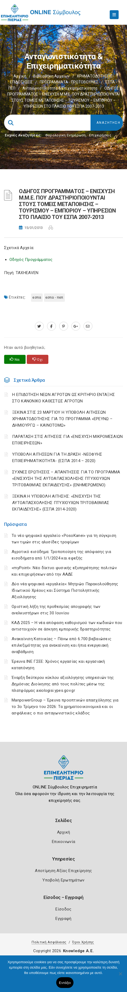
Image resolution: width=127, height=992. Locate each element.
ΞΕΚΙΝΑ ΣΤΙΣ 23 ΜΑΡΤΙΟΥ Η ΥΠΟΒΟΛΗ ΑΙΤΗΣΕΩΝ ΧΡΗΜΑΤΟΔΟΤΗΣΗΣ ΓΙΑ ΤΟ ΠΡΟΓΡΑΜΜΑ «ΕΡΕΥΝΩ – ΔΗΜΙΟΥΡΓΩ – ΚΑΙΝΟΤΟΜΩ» (62, 419)
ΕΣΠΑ (36, 297)
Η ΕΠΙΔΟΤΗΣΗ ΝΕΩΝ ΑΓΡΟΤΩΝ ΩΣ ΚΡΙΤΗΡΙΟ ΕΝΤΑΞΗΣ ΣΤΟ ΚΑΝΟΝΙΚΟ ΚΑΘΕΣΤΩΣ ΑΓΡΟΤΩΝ (63, 397)
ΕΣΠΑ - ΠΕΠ (54, 297)
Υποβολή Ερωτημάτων (63, 880)
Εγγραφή (63, 918)
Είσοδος (63, 909)
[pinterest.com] (64, 326)
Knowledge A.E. (78, 950)
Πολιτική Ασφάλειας (49, 942)
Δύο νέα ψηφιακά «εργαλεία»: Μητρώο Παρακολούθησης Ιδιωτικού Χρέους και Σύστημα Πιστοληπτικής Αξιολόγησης (65, 590)
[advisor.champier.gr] (88, 326)
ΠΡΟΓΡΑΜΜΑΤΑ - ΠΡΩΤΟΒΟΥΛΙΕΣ (69, 82)
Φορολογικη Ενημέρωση (65, 135)
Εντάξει (65, 983)
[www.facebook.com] (51, 326)
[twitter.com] (39, 326)
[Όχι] (120, 976)
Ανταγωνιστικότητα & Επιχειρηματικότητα (59, 88)
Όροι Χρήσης (83, 942)
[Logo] (63, 771)
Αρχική (20, 76)
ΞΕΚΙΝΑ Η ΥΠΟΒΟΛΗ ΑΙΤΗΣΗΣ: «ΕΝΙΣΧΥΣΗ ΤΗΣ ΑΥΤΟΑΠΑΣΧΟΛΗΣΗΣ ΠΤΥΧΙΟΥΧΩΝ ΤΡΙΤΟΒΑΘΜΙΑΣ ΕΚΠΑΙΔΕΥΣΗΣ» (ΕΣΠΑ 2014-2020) (60, 503)
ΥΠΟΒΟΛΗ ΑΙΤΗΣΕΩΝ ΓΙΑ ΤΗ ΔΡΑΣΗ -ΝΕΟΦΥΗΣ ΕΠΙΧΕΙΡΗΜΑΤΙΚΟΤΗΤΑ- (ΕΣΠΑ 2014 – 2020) (57, 457)
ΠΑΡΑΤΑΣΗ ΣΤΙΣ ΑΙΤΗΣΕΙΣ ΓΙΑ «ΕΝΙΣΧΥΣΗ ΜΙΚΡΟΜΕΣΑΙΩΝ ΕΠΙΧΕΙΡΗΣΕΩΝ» (67, 439)
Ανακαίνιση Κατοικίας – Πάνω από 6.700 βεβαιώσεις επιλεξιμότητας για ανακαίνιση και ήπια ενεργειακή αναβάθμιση (61, 645)
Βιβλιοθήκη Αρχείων (51, 76)
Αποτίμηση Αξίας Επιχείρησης (63, 870)
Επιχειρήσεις (100, 135)
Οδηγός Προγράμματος (31, 259)
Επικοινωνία (63, 841)
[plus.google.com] (76, 326)
